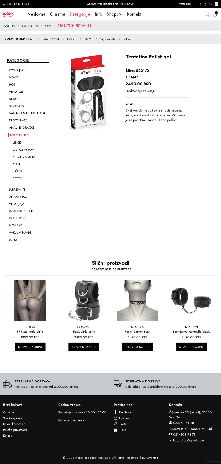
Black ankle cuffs (84, 331)
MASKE (71, 39)
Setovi (48, 26)
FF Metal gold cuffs (30, 331)
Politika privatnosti (15, 430)
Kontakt (134, 14)
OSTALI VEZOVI (50, 39)
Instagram (122, 418)
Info (98, 14)
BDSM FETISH (30, 26)
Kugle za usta (107, 39)
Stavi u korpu (30, 346)
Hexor (79, 457)
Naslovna (36, 14)
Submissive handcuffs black (191, 331)
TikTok (120, 430)
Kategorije (80, 14)
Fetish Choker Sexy (137, 331)
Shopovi (115, 14)
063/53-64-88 (183, 423)
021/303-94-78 (184, 434)
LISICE (29, 39)
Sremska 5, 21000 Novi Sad (192, 428)
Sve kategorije (12, 418)
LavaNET (152, 457)
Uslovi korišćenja (14, 424)
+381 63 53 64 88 (16, 4)
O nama (57, 14)
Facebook (122, 412)
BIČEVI (87, 39)
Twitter (120, 424)
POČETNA (9, 26)
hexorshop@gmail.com (188, 440)
